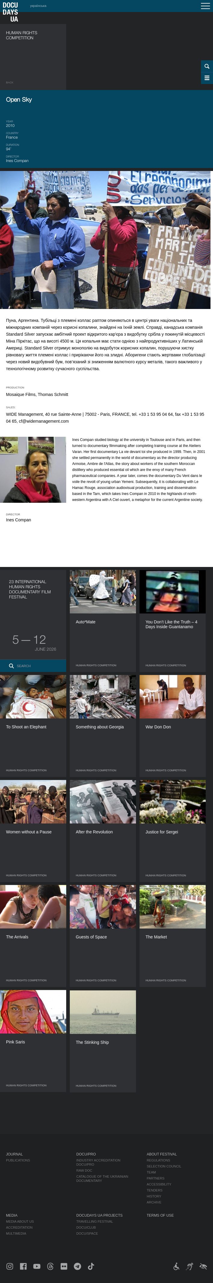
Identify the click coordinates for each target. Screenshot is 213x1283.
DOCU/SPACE (87, 1233)
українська (38, 5)
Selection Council (164, 1166)
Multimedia (16, 1233)
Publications (18, 1160)
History (154, 1196)
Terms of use (160, 1215)
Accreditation (19, 1227)
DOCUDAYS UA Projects (99, 1215)
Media (11, 1215)
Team (151, 1172)
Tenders (155, 1190)
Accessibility (159, 1184)
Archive (154, 1202)
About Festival (162, 1154)
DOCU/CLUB (86, 1227)
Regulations (158, 1160)
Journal (14, 1154)
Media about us (20, 1221)
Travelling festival (94, 1221)
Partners (156, 1178)
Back (10, 82)
